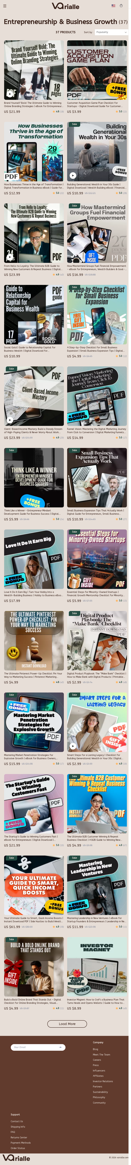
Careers (97, 1062)
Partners (97, 1089)
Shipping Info (18, 1129)
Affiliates (98, 1078)
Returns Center (19, 1140)
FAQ (13, 1135)
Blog (95, 1051)
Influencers (99, 1072)
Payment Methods (21, 1146)
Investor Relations (103, 1083)
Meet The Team (101, 1056)
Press (96, 1067)
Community (99, 1105)
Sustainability (100, 1094)
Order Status (18, 1151)
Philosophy (99, 1100)
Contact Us (17, 1124)
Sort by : (88, 34)
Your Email (20, 1049)
